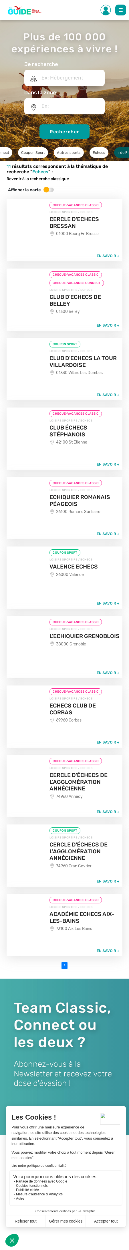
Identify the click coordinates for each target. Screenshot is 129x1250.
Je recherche (41, 64)
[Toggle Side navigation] (105, 10)
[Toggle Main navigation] (120, 10)
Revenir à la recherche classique (38, 178)
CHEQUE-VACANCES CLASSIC (76, 205)
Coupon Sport (33, 152)
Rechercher (65, 131)
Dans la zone (40, 93)
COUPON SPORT (65, 344)
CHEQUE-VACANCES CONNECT (77, 283)
